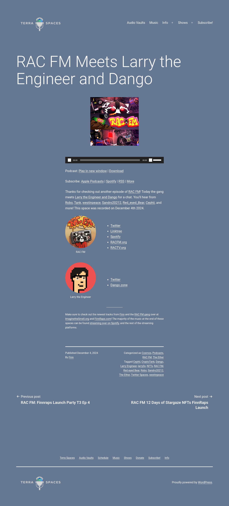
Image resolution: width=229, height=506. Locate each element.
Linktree (116, 231)
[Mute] (150, 160)
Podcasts (157, 352)
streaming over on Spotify (104, 323)
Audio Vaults (136, 23)
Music (153, 23)
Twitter (115, 226)
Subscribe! (205, 23)
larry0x (142, 366)
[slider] (110, 160)
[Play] (69, 160)
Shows (183, 23)
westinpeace (92, 203)
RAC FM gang (142, 314)
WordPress (205, 482)
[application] (114, 160)
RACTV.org (118, 248)
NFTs (150, 366)
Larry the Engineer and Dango (96, 197)
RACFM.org (118, 242)
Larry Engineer (128, 366)
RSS (121, 181)
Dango (159, 361)
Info (165, 23)
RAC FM (134, 192)
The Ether (158, 357)
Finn (122, 314)
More (130, 181)
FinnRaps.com (103, 318)
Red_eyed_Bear (133, 203)
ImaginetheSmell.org (77, 318)
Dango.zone (119, 285)
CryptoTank (148, 361)
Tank (77, 203)
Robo (69, 203)
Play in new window (93, 171)
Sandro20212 (111, 203)
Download (116, 171)
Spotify (111, 181)
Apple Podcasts (92, 181)
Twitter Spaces (139, 374)
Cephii (150, 203)
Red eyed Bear (131, 370)
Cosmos (146, 352)
